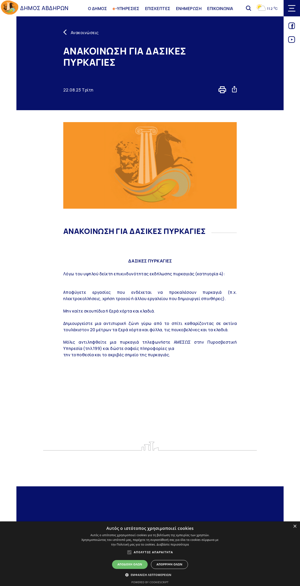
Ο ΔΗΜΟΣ (97, 8)
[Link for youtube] (291, 41)
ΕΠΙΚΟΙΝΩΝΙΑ (220, 8)
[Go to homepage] (9, 8)
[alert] (150, 553)
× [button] (294, 526)
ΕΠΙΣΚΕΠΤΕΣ (157, 8)
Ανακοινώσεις (85, 32)
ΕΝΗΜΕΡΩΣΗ (189, 8)
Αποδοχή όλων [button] (129, 564)
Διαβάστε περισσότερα (173, 544)
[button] (150, 574)
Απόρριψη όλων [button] (169, 564)
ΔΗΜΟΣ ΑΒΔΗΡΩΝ (44, 8)
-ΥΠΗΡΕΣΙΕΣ (125, 8)
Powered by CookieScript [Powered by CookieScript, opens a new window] (150, 582)
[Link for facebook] (291, 27)
